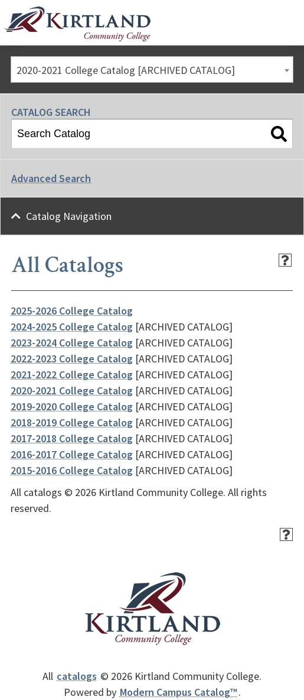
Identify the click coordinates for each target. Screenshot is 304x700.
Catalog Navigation (69, 216)
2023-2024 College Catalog (72, 342)
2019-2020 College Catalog (72, 406)
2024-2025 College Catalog (72, 326)
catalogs (77, 676)
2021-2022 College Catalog (72, 374)
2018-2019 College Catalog (72, 422)
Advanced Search (51, 178)
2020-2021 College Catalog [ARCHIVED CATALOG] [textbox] (126, 70)
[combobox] (152, 69)
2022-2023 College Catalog (72, 358)
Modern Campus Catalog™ (178, 692)
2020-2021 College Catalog (72, 390)
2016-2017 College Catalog (72, 454)
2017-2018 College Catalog (72, 438)
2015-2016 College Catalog (72, 470)
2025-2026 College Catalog (72, 310)
